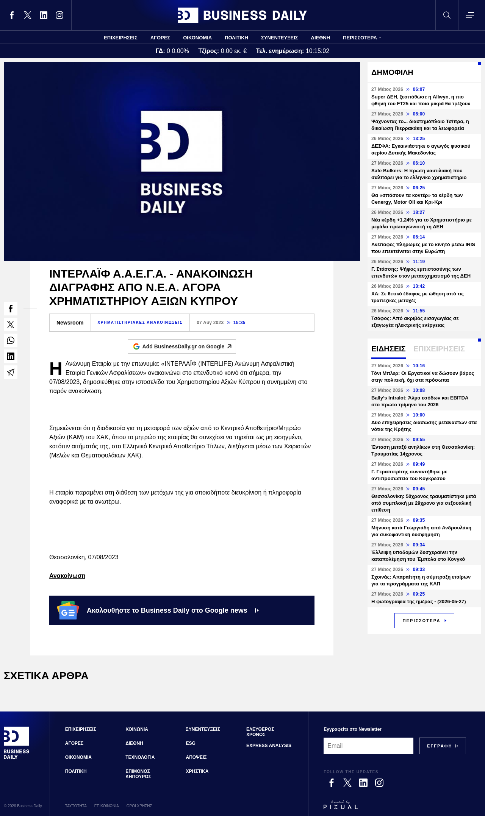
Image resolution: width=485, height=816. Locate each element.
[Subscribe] (439, 746)
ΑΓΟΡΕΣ (160, 38)
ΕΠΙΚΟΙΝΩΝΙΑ (106, 806)
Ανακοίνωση (67, 576)
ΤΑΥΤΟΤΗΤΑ (76, 806)
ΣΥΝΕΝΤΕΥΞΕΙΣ (279, 38)
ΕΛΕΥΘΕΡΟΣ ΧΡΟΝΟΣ (260, 732)
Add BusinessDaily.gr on (189, 346)
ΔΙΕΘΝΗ (320, 38)
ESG (191, 743)
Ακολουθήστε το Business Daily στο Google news (158, 610)
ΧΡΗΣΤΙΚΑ (197, 771)
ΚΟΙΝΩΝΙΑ (136, 729)
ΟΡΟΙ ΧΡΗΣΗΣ (139, 806)
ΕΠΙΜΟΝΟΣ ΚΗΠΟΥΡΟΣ (138, 774)
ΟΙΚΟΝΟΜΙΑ (197, 38)
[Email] (368, 746)
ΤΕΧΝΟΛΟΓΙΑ (140, 757)
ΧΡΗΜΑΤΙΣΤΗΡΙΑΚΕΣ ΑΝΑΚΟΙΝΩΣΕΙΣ (140, 322)
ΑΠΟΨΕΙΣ (196, 757)
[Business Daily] (17, 758)
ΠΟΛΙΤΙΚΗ (236, 38)
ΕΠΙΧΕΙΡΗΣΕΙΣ (121, 38)
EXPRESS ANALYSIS (268, 745)
